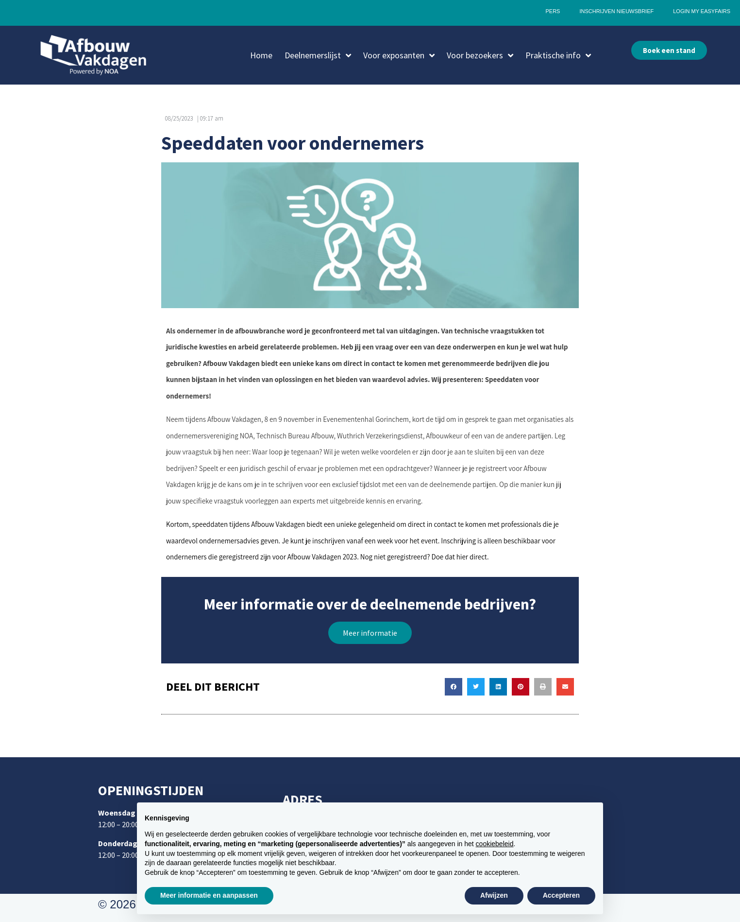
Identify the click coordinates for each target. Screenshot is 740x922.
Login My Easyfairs (701, 11)
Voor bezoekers (480, 55)
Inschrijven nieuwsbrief (616, 11)
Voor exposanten (399, 55)
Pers (552, 11)
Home (261, 55)
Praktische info (558, 55)
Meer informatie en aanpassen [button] (209, 895)
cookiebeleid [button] (495, 844)
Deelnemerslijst (318, 55)
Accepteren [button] (561, 895)
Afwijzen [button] (494, 895)
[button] (370, 633)
